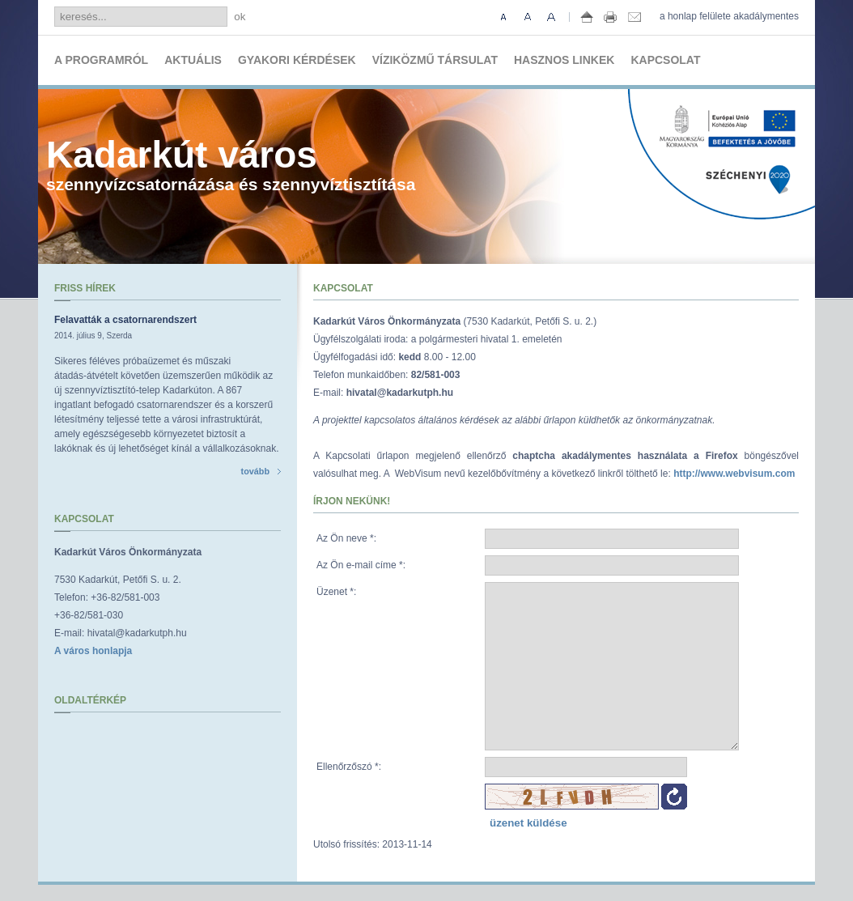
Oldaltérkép (90, 700)
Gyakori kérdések (297, 59)
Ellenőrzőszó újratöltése (674, 797)
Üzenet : (336, 591)
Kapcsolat (665, 59)
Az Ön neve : (346, 538)
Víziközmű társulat (435, 59)
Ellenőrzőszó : (348, 766)
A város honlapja (93, 651)
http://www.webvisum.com (734, 473)
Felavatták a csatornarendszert (125, 319)
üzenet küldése (528, 823)
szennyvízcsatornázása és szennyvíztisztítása (230, 163)
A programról (101, 59)
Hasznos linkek (564, 59)
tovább (261, 471)
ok (239, 17)
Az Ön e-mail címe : (360, 565)
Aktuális (193, 59)
